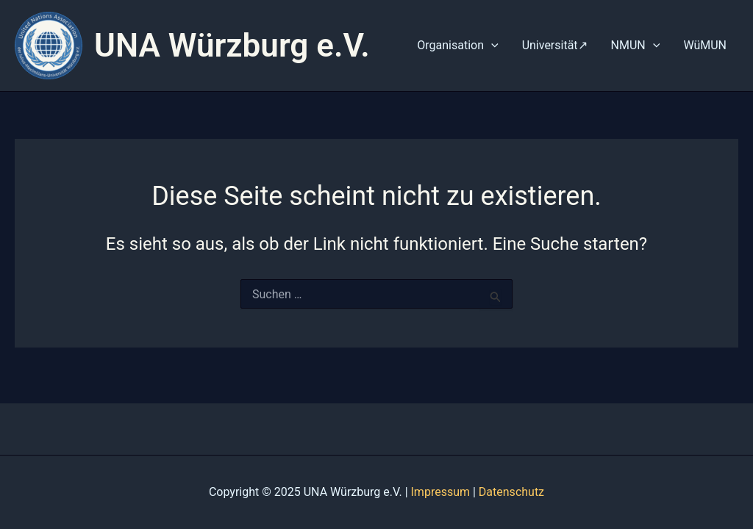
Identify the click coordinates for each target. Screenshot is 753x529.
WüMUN (705, 45)
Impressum (441, 492)
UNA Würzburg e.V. (232, 45)
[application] (491, 45)
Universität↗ (555, 45)
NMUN (635, 45)
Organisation (457, 45)
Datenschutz (511, 492)
